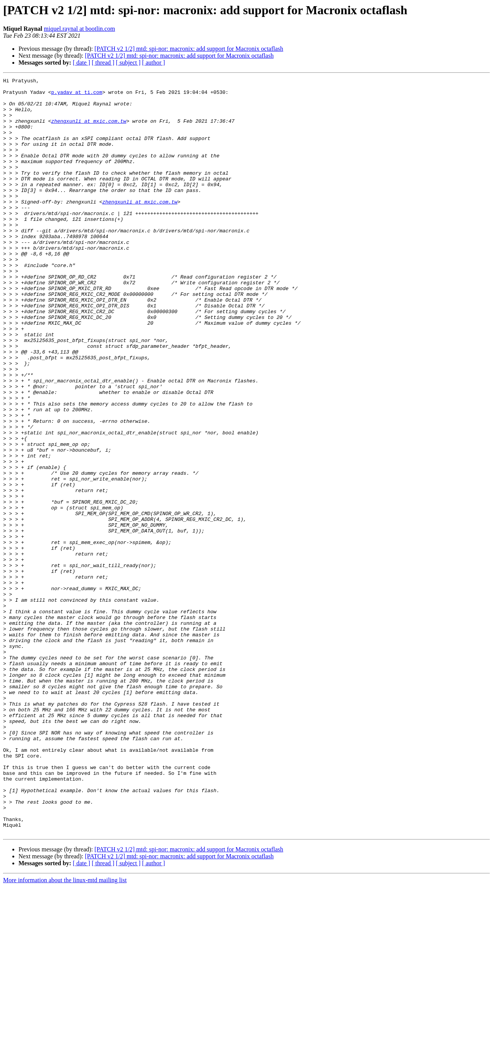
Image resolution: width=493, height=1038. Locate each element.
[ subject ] (128, 62)
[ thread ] (103, 62)
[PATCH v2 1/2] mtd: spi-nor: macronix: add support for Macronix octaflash (188, 48)
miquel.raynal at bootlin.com (79, 28)
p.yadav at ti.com (76, 95)
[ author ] (153, 62)
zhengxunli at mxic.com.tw (88, 130)
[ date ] (81, 62)
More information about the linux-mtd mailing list (65, 1031)
